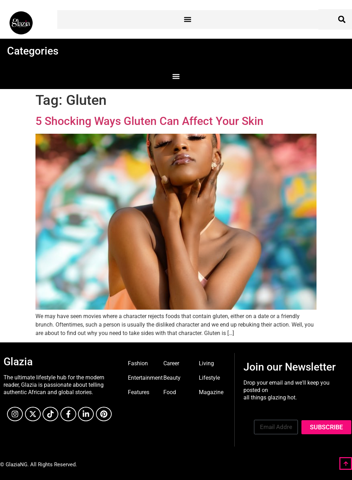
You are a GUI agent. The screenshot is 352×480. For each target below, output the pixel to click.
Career (171, 363)
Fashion (138, 363)
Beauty (172, 377)
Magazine (211, 392)
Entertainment (145, 377)
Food (169, 392)
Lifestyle (209, 377)
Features (138, 392)
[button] (188, 19)
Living (206, 363)
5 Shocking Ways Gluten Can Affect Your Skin (149, 121)
